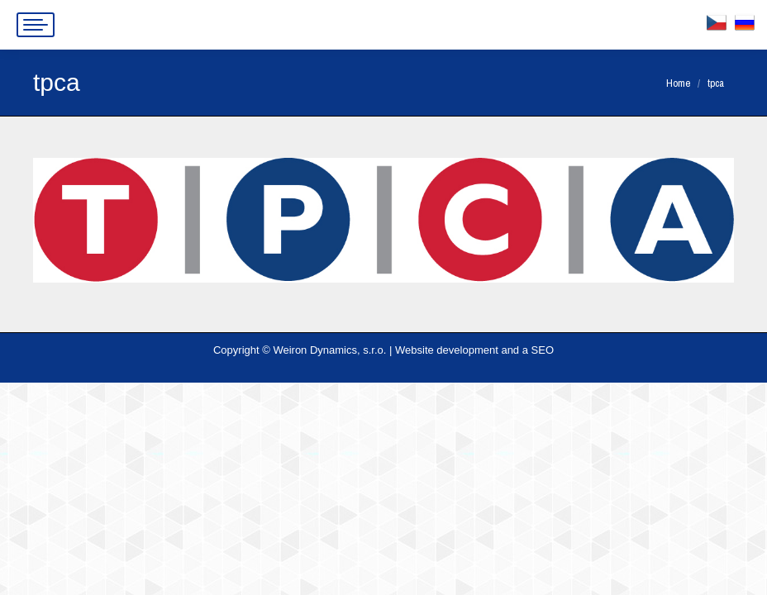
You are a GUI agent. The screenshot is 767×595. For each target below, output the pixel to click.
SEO (542, 350)
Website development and (457, 350)
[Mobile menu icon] (36, 24)
